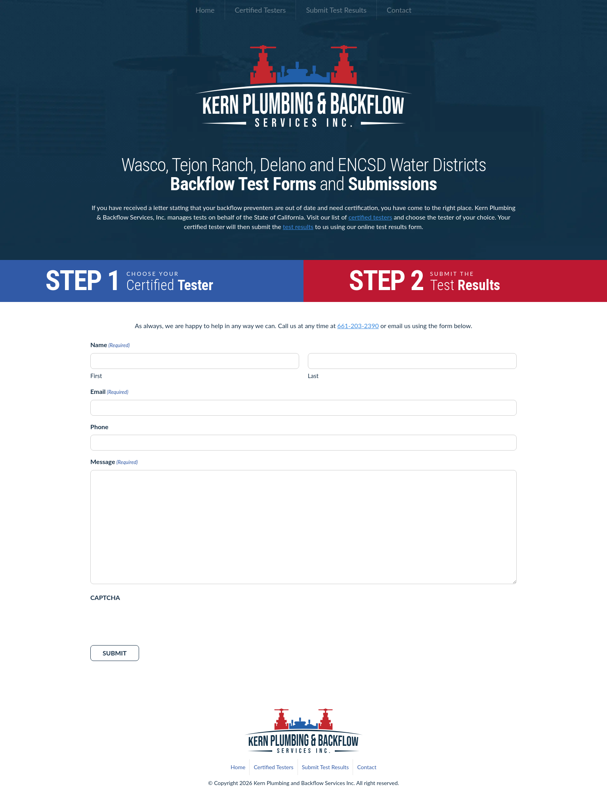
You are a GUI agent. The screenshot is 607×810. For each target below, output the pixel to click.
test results (298, 226)
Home (205, 10)
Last (313, 375)
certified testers (370, 217)
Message (114, 462)
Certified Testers (260, 10)
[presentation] (150, 621)
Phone (99, 426)
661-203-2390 (358, 325)
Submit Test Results (336, 10)
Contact (399, 10)
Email (109, 392)
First (96, 375)
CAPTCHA (105, 597)
